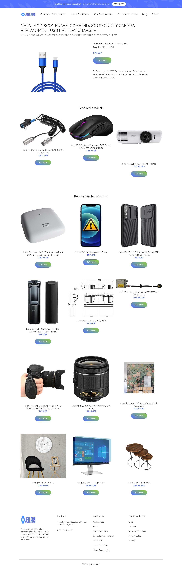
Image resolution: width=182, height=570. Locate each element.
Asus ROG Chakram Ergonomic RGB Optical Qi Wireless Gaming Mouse (91, 148)
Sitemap (132, 542)
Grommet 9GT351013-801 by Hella (91, 322)
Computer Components (53, 15)
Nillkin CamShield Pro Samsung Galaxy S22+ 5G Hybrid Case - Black (139, 255)
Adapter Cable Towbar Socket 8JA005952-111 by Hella (43, 153)
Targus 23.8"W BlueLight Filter (91, 484)
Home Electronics (80, 15)
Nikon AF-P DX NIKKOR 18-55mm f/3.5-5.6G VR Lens (91, 408)
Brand (155, 15)
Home (23, 37)
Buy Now (102, 62)
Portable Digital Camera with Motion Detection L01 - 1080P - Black (43, 332)
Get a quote (119, 4)
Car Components (103, 15)
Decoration (98, 542)
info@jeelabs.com (65, 532)
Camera (124, 45)
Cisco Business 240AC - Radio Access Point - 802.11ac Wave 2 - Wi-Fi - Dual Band (43, 255)
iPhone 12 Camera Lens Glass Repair (91, 254)
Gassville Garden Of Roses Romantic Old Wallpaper (139, 406)
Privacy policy (135, 537)
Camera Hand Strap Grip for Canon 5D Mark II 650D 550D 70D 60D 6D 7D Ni (43, 408)
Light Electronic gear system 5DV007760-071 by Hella (139, 295)
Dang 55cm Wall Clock (43, 484)
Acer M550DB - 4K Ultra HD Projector (139, 165)
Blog (144, 15)
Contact (132, 528)
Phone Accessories (127, 15)
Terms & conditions (137, 533)
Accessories (98, 523)
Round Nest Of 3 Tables (139, 484)
